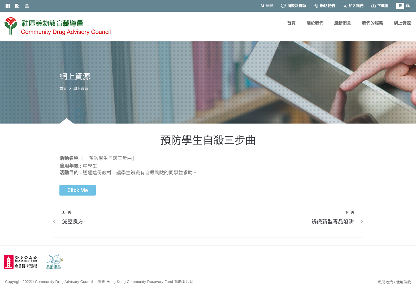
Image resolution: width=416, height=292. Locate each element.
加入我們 (353, 6)
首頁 (63, 89)
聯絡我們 (324, 6)
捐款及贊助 (293, 6)
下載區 (379, 6)
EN (408, 6)
